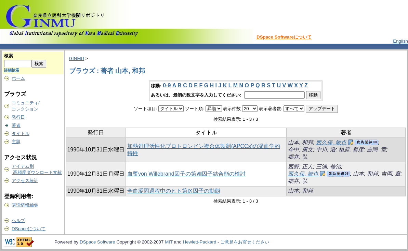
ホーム (18, 78)
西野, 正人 (300, 166)
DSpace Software (97, 242)
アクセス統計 (25, 180)
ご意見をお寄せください (244, 242)
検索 (8, 55)
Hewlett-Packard (199, 242)
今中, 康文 (300, 149)
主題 (16, 141)
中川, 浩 (325, 149)
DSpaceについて (28, 228)
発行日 (18, 117)
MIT (169, 242)
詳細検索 (11, 70)
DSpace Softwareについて (284, 37)
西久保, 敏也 (331, 142)
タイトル (20, 133)
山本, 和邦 (300, 142)
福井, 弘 (297, 157)
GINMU (76, 58)
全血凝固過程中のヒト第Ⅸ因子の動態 (173, 191)
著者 (16, 125)
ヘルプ (18, 220)
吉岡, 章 (376, 149)
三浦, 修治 (328, 166)
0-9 (167, 85)
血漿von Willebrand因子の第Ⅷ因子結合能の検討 (186, 174)
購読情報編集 (25, 205)
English (400, 41)
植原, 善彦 (351, 149)
